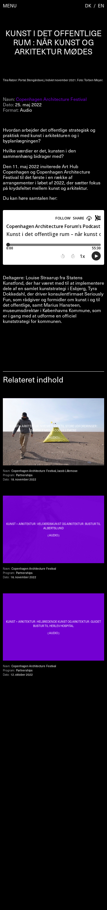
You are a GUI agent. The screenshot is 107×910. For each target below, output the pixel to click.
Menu (10, 5)
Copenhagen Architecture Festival (51, 98)
